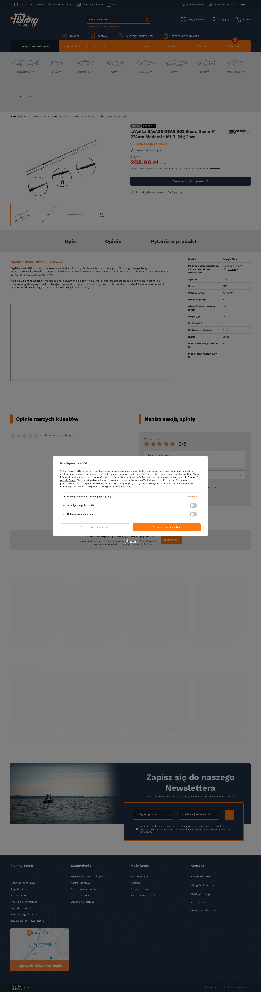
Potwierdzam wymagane (94, 527)
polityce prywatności (94, 477)
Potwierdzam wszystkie (167, 527)
